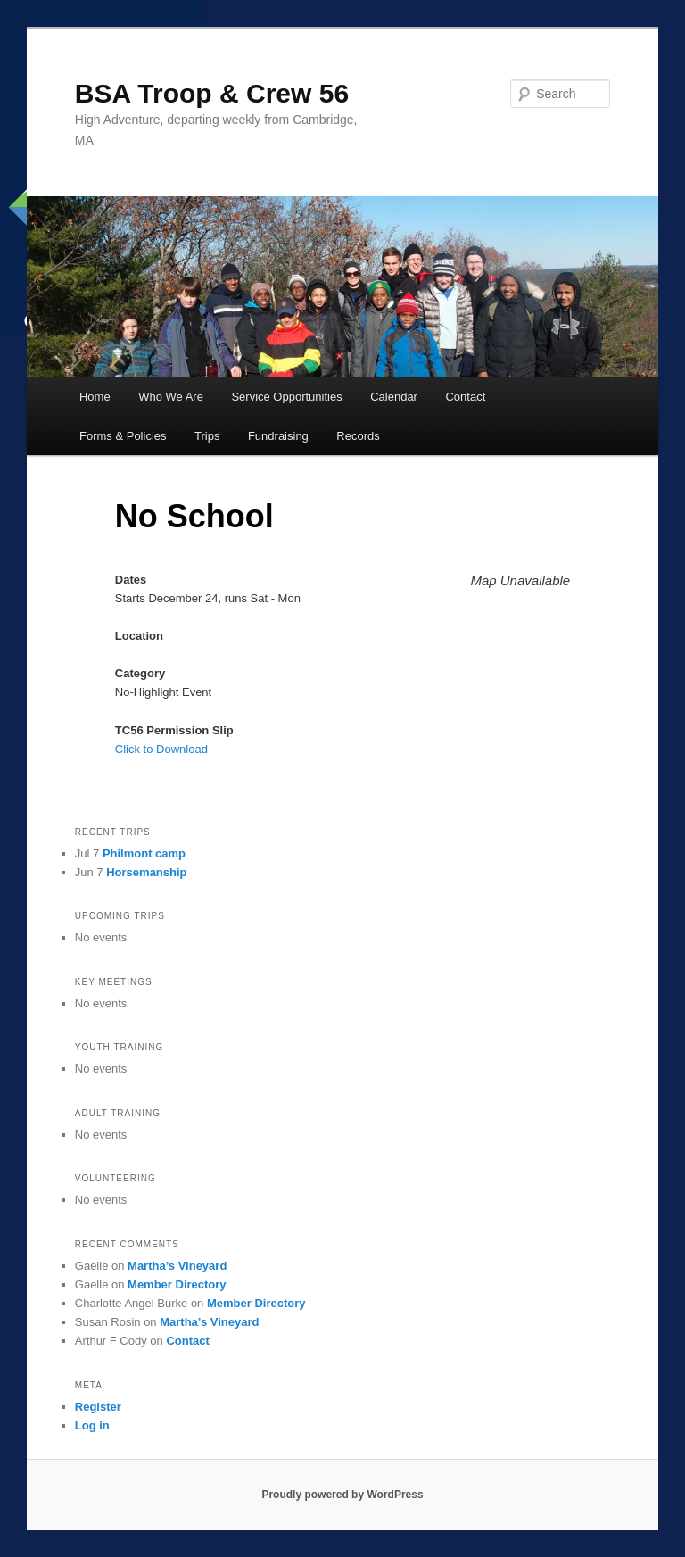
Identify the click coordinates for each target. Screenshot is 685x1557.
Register (98, 1406)
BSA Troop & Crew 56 (212, 93)
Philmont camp (144, 853)
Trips (206, 436)
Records (357, 436)
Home (95, 396)
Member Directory (177, 1284)
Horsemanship (146, 872)
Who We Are (170, 396)
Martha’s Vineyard (177, 1265)
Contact (465, 396)
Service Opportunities (286, 396)
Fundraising (278, 436)
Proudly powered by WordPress (342, 1494)
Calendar (393, 396)
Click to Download (161, 749)
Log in (92, 1425)
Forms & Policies (123, 436)
